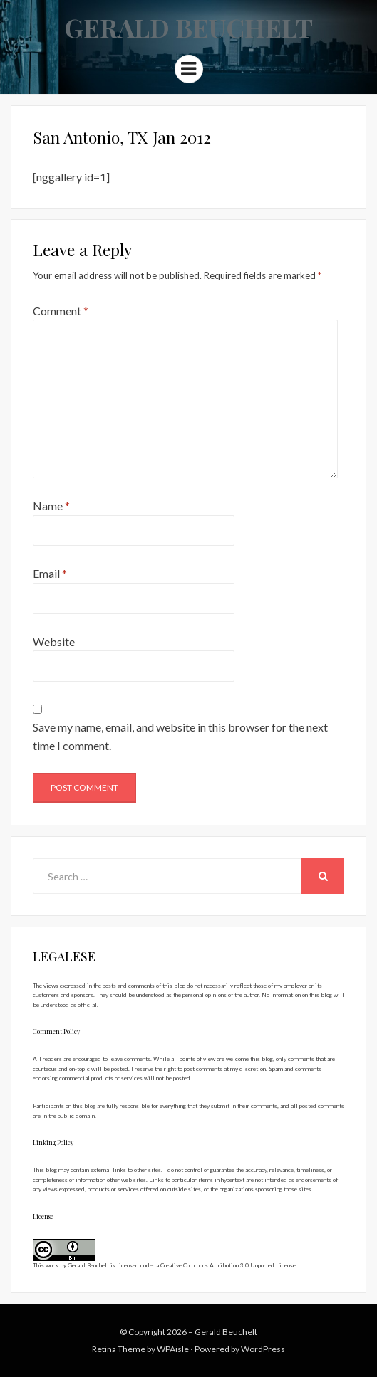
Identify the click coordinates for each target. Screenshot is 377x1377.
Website (54, 641)
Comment (60, 310)
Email (50, 573)
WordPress (263, 1349)
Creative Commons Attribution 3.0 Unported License (228, 1265)
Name (51, 505)
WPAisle (173, 1349)
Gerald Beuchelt (188, 27)
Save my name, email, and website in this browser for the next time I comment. (180, 736)
